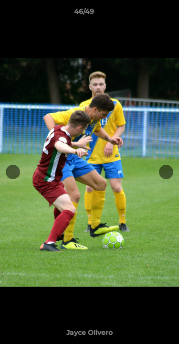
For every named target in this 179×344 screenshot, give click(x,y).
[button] (144, 14)
